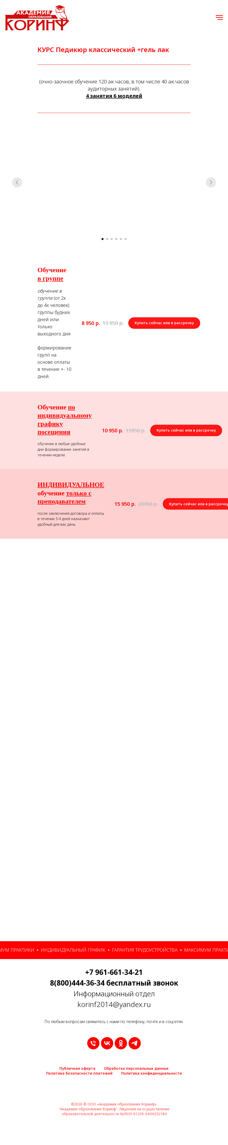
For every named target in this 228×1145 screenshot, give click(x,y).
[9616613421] (93, 1043)
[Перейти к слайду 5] (121, 239)
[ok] (121, 1043)
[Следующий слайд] (211, 182)
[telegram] (135, 1043)
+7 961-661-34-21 (114, 972)
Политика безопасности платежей (79, 1073)
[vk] (107, 1043)
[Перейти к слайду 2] (107, 239)
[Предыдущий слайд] (17, 182)
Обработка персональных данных (136, 1068)
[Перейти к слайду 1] (103, 239)
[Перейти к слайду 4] (116, 239)
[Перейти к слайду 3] (112, 239)
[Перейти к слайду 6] (125, 239)
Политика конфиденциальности (151, 1073)
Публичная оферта (77, 1068)
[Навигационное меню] (219, 17)
